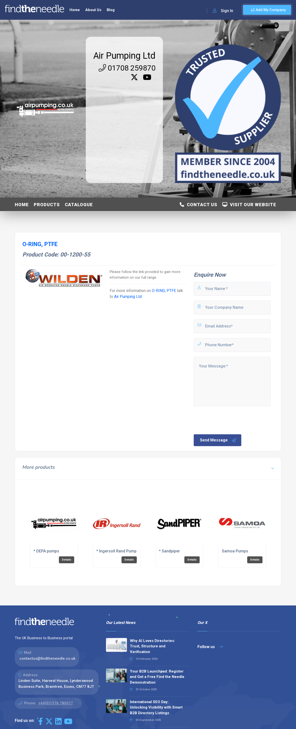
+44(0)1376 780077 (55, 703)
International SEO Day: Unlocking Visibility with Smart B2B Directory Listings (156, 707)
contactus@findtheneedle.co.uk (47, 658)
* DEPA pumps (46, 551)
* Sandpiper (169, 551)
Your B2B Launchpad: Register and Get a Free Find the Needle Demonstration (157, 677)
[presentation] (230, 419)
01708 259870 (127, 68)
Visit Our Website (249, 204)
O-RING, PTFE (164, 290)
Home (75, 10)
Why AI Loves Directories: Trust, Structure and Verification (152, 646)
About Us (93, 10)
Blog (111, 10)
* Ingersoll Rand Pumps (117, 551)
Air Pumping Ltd (124, 56)
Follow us (210, 646)
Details (66, 559)
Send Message (218, 440)
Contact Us (198, 204)
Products (47, 204)
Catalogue (79, 204)
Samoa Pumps (235, 551)
